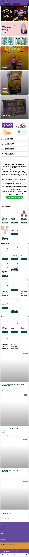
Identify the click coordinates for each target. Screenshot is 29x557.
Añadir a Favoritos (7, 210)
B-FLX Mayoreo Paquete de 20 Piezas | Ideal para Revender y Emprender (5, 345)
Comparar (8, 214)
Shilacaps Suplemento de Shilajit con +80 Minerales (5, 219)
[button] (27, 2)
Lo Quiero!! (4, 32)
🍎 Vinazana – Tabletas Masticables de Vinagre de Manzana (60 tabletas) (14, 309)
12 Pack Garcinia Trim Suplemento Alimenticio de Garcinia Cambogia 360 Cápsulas (14, 292)
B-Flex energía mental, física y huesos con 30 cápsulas (24, 256)
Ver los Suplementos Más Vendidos (15, 197)
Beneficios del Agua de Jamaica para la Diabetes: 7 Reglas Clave (13, 471)
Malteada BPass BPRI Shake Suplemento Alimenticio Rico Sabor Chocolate (24, 292)
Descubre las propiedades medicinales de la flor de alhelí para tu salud (14, 512)
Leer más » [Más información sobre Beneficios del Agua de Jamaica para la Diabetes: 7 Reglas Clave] (3, 474)
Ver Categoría (5, 42)
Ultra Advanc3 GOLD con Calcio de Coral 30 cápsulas (14, 256)
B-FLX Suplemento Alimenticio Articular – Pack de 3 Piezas (5, 236)
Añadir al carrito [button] (5, 222)
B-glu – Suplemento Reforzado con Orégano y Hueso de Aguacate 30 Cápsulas (5, 309)
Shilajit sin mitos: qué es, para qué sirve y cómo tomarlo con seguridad (13, 385)
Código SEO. (8, 551)
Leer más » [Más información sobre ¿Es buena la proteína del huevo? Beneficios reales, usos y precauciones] (3, 432)
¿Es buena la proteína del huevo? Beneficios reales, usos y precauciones (13, 429)
